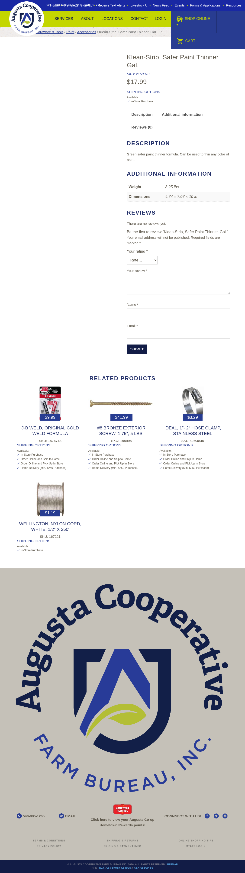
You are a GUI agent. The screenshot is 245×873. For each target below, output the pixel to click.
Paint (70, 32)
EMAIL (70, 816)
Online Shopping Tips (196, 840)
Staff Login (196, 846)
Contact (139, 19)
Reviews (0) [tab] (142, 127)
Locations (112, 19)
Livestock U (139, 5)
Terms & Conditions (49, 840)
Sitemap (172, 864)
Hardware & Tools (49, 32)
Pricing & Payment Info (122, 846)
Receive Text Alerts (111, 5)
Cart (186, 41)
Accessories (86, 32)
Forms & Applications (205, 5)
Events (180, 5)
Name (133, 304)
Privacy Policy (49, 846)
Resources (234, 5)
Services (64, 19)
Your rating (137, 251)
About (87, 19)
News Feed (161, 5)
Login (160, 19)
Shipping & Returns (122, 840)
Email (132, 326)
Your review (137, 271)
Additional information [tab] (182, 114)
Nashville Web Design (115, 868)
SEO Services (143, 868)
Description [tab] (142, 114)
